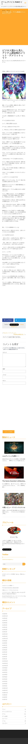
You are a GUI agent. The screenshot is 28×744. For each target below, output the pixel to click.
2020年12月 (5, 661)
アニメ (3, 709)
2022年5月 (4, 625)
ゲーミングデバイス (7, 711)
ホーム (3, 10)
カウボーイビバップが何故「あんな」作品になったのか (13, 575)
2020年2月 (4, 683)
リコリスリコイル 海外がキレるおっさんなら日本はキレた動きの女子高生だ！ (13, 593)
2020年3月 (4, 681)
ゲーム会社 (4, 716)
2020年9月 (4, 667)
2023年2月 (4, 613)
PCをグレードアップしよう (9, 333)
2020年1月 (4, 685)
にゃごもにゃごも (8, 60)
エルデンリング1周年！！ (10, 456)
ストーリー (4, 718)
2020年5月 (4, 676)
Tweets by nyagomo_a (7, 559)
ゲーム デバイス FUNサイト (11, 3)
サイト (4, 380)
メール (4, 374)
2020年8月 (4, 670)
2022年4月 (4, 627)
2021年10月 (5, 638)
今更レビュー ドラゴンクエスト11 (13, 507)
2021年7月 (4, 645)
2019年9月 (4, 694)
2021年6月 (4, 647)
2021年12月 (4, 634)
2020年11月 (5, 663)
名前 (4, 369)
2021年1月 (4, 658)
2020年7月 (4, 672)
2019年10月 (5, 692)
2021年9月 (4, 640)
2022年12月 (5, 616)
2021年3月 (4, 654)
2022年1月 (4, 631)
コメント (5, 352)
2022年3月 (4, 629)
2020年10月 (5, 665)
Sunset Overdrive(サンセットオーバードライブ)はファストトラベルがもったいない (14, 596)
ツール (3, 721)
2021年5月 (4, 649)
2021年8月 (4, 643)
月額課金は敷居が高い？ (19, 334)
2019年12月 (5, 688)
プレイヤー (4, 723)
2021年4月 (4, 652)
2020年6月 (4, 674)
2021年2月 (4, 656)
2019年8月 (4, 697)
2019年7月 (4, 699)
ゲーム (8, 10)
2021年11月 (4, 636)
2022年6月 (4, 622)
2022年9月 (4, 618)
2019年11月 (4, 690)
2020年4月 (4, 679)
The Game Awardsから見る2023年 (14, 481)
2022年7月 (4, 620)
